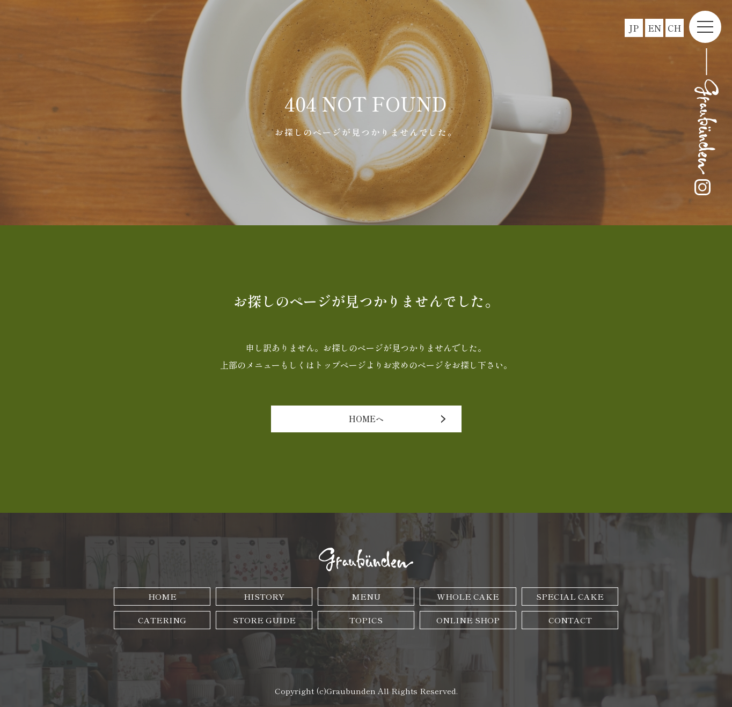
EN (654, 27)
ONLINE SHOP (468, 619)
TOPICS (366, 619)
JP (634, 27)
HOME (162, 596)
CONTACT (570, 619)
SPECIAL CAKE (570, 596)
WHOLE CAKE (468, 596)
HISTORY (264, 596)
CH (675, 27)
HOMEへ (366, 418)
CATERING (162, 619)
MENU (366, 596)
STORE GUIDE (264, 619)
